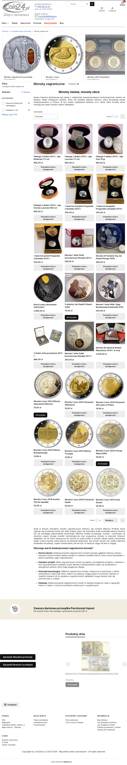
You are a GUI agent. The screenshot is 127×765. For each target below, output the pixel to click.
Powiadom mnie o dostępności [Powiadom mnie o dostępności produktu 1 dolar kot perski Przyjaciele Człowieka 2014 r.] (48, 267)
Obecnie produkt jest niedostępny (14, 104)
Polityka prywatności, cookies (109, 727)
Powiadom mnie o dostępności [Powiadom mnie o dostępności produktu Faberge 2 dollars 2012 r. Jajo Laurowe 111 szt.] (79, 168)
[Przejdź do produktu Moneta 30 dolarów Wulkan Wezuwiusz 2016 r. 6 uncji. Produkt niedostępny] (110, 333)
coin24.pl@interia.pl (48, 16)
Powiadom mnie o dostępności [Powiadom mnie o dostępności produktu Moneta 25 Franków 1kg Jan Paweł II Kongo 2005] (110, 267)
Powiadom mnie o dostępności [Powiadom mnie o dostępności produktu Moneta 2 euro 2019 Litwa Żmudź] (110, 511)
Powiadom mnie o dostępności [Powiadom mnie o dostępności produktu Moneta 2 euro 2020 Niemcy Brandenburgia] (48, 462)
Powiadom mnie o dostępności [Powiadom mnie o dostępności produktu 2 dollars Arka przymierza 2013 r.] (48, 365)
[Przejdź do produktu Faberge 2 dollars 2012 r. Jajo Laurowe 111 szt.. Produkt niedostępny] (79, 139)
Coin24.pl (5, 31)
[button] (92, 4)
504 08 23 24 (43, 6)
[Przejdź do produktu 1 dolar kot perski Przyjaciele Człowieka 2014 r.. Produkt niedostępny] (48, 238)
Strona (109, 116)
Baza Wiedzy (102, 720)
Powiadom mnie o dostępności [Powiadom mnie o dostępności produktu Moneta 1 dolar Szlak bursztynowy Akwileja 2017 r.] (79, 365)
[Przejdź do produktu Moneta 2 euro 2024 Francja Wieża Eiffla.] (110, 433)
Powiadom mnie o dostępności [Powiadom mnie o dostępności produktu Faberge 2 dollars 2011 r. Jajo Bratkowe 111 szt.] (48, 168)
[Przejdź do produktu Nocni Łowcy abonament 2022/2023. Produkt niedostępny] (48, 287)
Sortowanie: (38, 112)
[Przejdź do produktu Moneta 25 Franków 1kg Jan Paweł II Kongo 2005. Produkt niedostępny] (110, 238)
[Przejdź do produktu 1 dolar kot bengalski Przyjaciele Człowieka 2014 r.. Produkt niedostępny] (110, 189)
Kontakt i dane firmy (10, 740)
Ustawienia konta (40, 722)
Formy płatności (71, 720)
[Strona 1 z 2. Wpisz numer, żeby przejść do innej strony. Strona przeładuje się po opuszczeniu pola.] (114, 116)
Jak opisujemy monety (106, 725)
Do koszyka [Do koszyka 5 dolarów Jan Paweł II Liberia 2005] (71, 317)
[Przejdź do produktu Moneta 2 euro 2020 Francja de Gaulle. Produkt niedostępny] (79, 482)
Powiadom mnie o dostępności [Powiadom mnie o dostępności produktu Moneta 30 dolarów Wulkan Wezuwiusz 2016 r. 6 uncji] (110, 365)
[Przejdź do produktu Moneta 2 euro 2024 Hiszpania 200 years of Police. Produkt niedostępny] (110, 385)
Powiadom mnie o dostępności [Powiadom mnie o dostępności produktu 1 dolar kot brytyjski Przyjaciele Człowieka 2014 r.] (79, 218)
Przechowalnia (39, 725)
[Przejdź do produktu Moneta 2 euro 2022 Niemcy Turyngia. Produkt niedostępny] (79, 434)
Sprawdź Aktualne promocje (17, 657)
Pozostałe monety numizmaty (21, 31)
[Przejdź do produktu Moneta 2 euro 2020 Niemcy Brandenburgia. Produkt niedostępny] (48, 433)
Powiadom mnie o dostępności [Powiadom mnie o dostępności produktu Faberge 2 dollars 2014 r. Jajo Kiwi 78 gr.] (110, 168)
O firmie (5, 742)
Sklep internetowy (60, 762)
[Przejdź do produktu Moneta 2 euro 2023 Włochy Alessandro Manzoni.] (48, 385)
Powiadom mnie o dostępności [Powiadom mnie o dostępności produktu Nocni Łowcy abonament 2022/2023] (48, 316)
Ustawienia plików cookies (12, 725)
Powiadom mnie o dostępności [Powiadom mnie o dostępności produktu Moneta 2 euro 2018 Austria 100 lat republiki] (48, 511)
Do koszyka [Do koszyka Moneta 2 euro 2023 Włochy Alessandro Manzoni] (40, 415)
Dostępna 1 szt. (12, 110)
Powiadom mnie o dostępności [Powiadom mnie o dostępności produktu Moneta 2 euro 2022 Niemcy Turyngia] (79, 462)
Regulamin (6, 722)
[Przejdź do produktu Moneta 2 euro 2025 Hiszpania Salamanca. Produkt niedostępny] (79, 385)
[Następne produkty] (110, 520)
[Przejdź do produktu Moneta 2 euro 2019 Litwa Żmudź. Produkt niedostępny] (110, 482)
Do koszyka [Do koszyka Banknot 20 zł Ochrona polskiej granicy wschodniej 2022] (72, 685)
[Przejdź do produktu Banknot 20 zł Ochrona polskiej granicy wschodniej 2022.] (95, 656)
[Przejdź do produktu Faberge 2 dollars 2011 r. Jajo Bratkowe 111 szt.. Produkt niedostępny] (48, 139)
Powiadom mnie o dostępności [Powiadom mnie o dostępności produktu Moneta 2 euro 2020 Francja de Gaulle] (79, 511)
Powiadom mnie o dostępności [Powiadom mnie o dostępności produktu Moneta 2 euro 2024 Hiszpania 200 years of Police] (110, 414)
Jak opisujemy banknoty (107, 722)
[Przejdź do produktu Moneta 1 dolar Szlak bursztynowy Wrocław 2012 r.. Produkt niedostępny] (79, 238)
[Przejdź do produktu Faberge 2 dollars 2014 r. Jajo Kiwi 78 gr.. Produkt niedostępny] (110, 139)
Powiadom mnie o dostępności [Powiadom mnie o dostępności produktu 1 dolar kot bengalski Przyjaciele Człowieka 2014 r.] (110, 218)
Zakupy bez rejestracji (106, 730)
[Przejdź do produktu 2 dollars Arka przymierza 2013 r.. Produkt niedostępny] (48, 336)
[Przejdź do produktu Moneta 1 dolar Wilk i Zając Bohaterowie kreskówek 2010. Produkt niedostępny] (110, 287)
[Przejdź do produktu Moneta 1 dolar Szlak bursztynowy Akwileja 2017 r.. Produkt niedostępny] (79, 336)
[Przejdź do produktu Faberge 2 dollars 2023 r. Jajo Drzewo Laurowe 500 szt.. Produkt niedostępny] (48, 188)
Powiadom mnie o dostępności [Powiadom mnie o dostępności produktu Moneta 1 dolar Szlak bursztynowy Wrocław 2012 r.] (79, 267)
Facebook (10, 704)
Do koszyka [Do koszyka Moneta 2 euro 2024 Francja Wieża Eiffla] (102, 464)
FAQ (3, 720)
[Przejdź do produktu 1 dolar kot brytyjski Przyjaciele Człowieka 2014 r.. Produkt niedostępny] (79, 189)
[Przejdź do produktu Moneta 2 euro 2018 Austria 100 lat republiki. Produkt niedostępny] (48, 482)
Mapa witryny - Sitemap (11, 727)
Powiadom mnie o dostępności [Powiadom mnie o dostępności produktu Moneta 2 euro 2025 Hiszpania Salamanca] (79, 414)
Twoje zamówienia (41, 720)
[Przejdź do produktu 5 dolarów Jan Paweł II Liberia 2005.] (79, 287)
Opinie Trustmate (8, 745)
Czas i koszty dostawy (74, 722)
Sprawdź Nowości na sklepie (18, 664)
